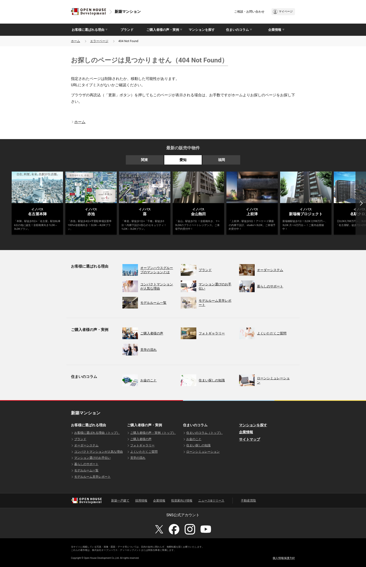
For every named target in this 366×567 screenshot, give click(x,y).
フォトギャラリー (142, 445)
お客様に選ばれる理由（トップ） (97, 432)
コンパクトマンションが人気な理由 (98, 451)
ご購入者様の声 (140, 439)
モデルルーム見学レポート (92, 476)
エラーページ (99, 41)
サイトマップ (249, 439)
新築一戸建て (120, 500)
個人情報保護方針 (284, 558)
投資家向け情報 (181, 500)
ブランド (127, 30)
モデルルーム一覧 (86, 470)
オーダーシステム (86, 445)
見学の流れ (137, 457)
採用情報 (141, 500)
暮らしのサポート (86, 464)
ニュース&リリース (211, 500)
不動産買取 (248, 500)
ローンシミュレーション (203, 451)
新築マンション (128, 11)
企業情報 (246, 432)
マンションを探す (202, 30)
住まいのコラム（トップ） (204, 432)
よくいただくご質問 (144, 451)
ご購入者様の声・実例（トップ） (153, 432)
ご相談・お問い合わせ (249, 11)
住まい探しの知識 (198, 445)
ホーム (75, 41)
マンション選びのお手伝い (92, 457)
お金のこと (193, 439)
